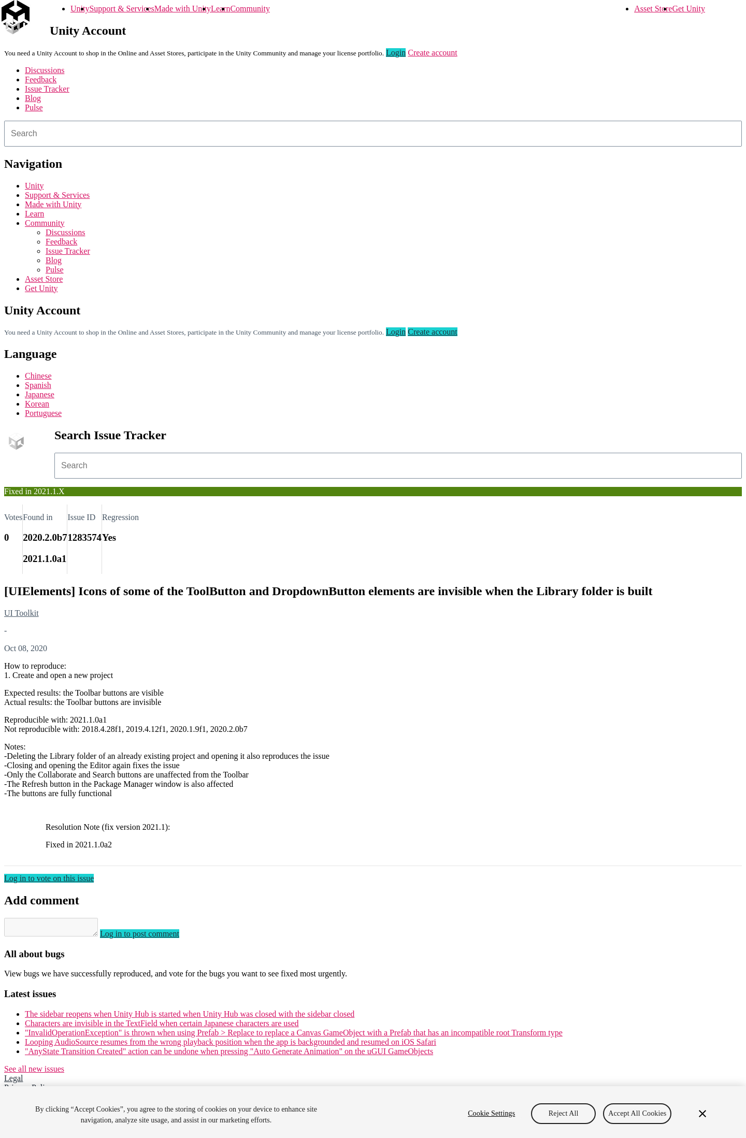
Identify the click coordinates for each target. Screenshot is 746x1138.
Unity (79, 8)
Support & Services (121, 8)
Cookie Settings (491, 1113)
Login (396, 52)
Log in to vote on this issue (49, 878)
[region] (373, 1112)
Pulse (34, 107)
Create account (432, 52)
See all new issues (34, 1072)
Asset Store (653, 8)
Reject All (564, 1113)
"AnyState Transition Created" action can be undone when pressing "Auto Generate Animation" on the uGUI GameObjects (229, 1054)
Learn (220, 8)
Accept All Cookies (637, 1113)
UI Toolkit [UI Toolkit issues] (21, 613)
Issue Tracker (47, 88)
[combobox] (373, 133)
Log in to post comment (150, 936)
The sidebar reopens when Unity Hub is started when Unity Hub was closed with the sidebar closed (189, 1017)
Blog (33, 98)
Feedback (40, 79)
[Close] (702, 1113)
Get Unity (688, 8)
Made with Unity (182, 8)
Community (249, 8)
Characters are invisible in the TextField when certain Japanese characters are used (162, 1026)
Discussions (44, 70)
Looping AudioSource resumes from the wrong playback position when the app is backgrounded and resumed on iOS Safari (230, 1045)
